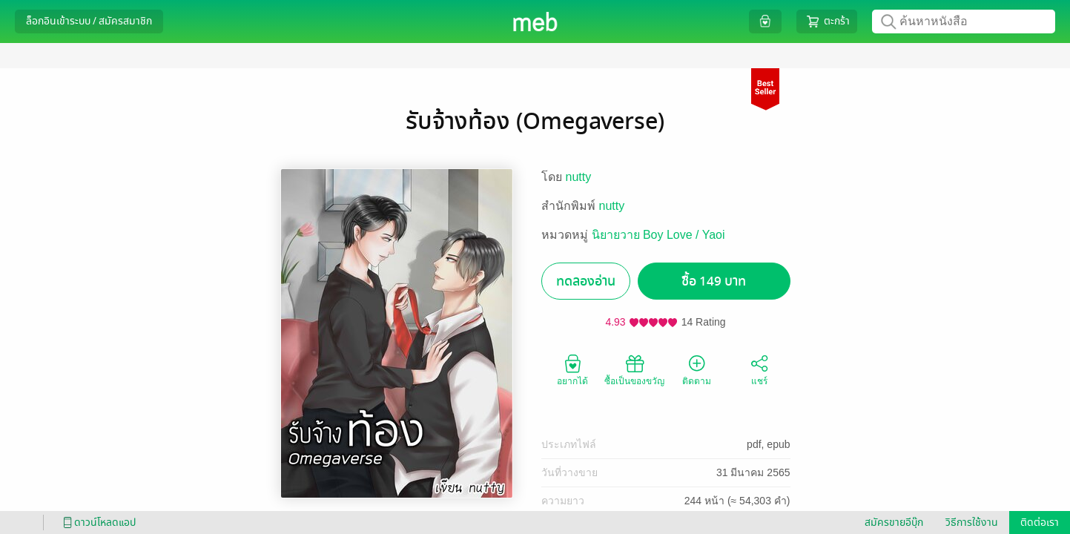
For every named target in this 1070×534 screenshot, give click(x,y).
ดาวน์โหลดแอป (97, 522)
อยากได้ (572, 369)
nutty (579, 177)
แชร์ (759, 369)
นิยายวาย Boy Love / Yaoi (658, 234)
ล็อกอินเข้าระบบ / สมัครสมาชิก (89, 21)
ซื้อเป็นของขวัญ (634, 369)
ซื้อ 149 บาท (713, 281)
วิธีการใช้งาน (971, 522)
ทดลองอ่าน (585, 281)
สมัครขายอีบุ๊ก (894, 522)
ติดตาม (696, 369)
